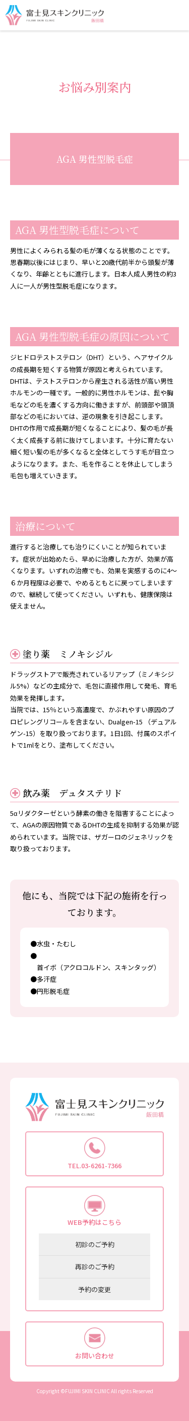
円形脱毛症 (53, 991)
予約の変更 (94, 1289)
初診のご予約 (94, 1244)
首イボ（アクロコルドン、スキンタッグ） (98, 967)
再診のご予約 (94, 1266)
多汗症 (46, 979)
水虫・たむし (56, 943)
